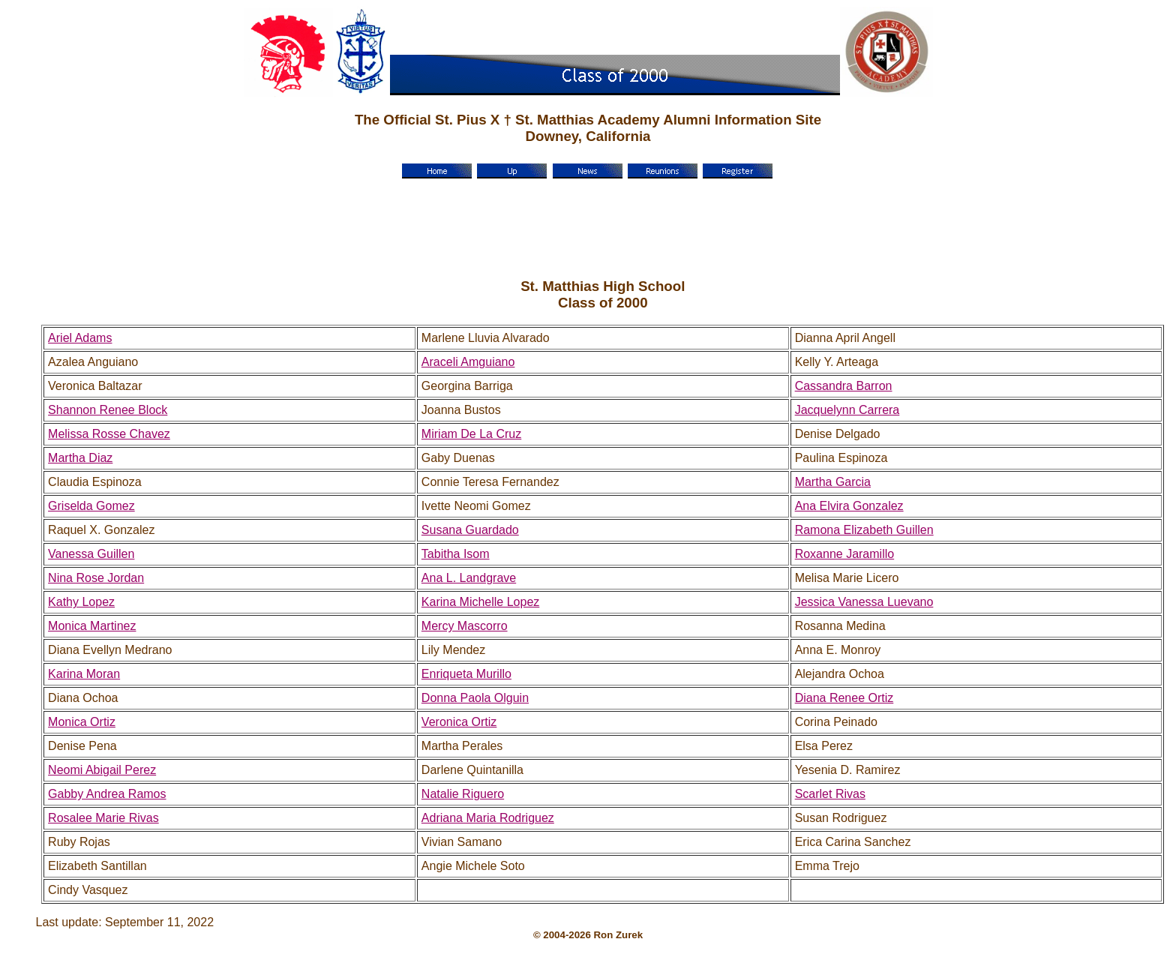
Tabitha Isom (456, 554)
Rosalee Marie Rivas (103, 818)
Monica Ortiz (82, 722)
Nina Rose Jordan (96, 578)
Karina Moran (84, 674)
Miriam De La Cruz (471, 434)
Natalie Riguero (463, 794)
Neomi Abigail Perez (102, 770)
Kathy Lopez (81, 602)
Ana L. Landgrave (469, 578)
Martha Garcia (833, 482)
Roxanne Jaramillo (845, 554)
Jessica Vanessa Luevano (864, 602)
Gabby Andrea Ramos (107, 794)
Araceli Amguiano (468, 362)
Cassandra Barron (843, 386)
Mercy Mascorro (465, 626)
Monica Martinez (92, 626)
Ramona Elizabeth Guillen (864, 530)
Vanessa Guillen (91, 554)
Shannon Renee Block (107, 410)
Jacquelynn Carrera (847, 410)
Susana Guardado (470, 530)
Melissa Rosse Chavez (109, 434)
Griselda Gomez (91, 506)
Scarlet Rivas (830, 794)
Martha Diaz (80, 458)
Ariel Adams (80, 338)
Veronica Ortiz (459, 722)
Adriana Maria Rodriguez (488, 818)
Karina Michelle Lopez (480, 602)
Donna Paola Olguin (475, 698)
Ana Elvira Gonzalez (849, 506)
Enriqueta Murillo (467, 674)
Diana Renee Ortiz (844, 698)
